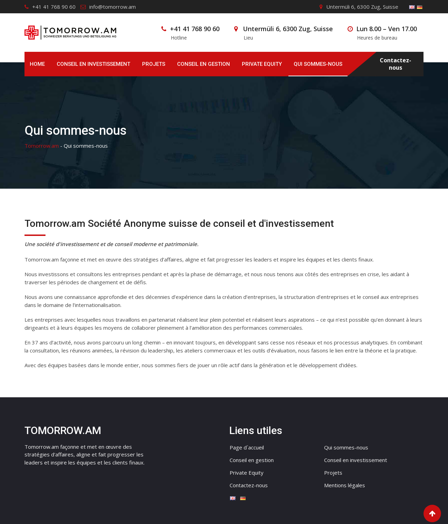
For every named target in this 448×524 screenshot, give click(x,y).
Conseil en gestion (203, 64)
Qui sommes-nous (318, 64)
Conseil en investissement (93, 64)
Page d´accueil (247, 447)
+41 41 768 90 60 (54, 6)
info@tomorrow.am (112, 6)
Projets (153, 64)
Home (37, 64)
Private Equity (262, 64)
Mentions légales (344, 485)
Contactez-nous (395, 64)
